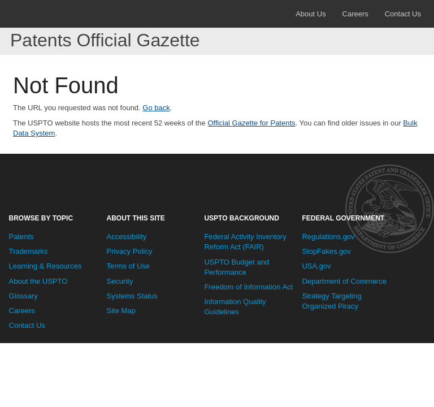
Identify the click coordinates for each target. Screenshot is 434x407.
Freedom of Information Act (248, 287)
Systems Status (131, 296)
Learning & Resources (45, 266)
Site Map (120, 310)
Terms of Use (128, 266)
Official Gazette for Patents (251, 123)
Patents (21, 236)
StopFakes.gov (326, 251)
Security (119, 281)
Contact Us (403, 14)
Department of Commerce (344, 281)
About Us (311, 14)
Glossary (23, 296)
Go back (156, 107)
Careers (355, 14)
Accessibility (126, 236)
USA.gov (316, 266)
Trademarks (28, 251)
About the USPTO (38, 281)
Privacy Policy (129, 251)
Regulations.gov (328, 236)
